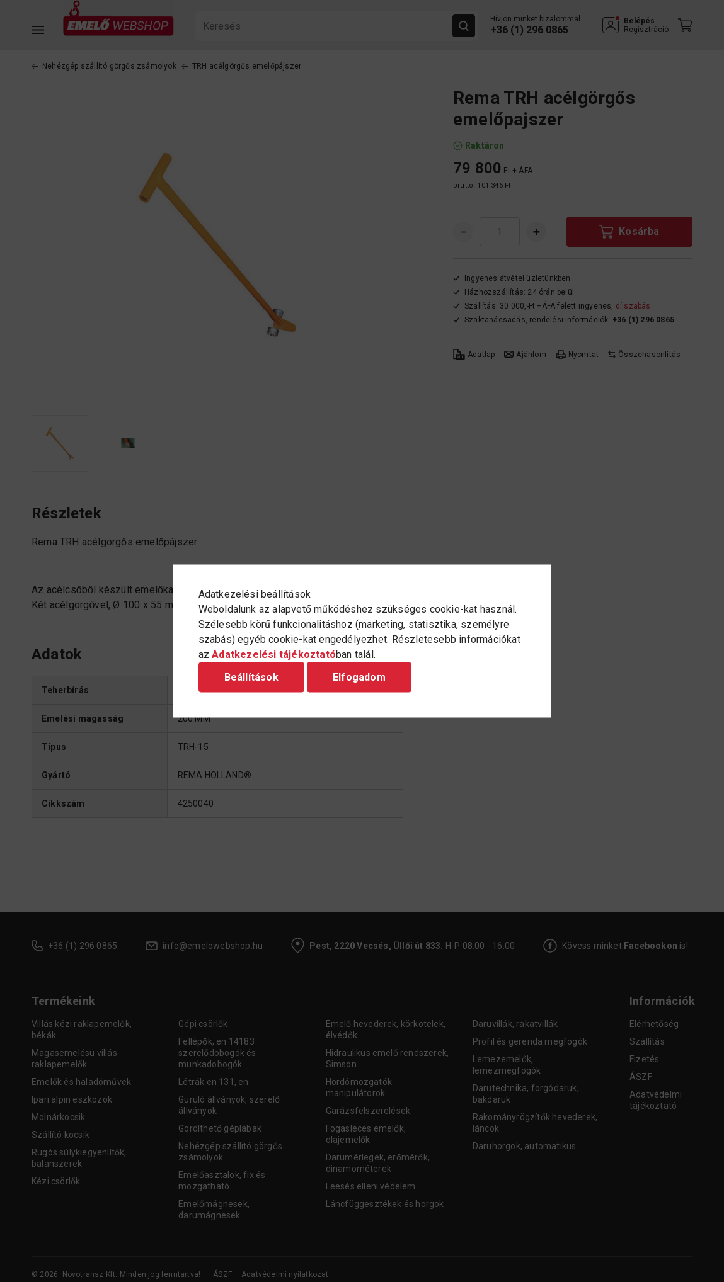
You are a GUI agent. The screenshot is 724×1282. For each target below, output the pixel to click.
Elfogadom (359, 677)
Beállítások (251, 677)
